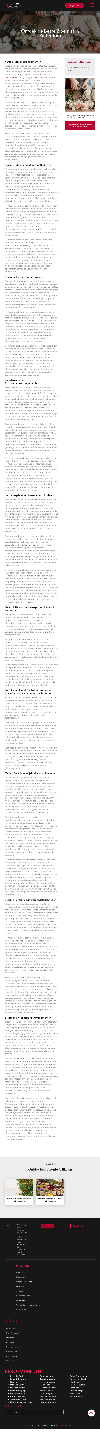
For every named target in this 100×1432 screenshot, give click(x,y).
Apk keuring (11, 1356)
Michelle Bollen (17, 1376)
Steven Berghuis (18, 1399)
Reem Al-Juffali (77, 1385)
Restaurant (10, 1328)
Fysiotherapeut (11, 1333)
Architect (10, 1342)
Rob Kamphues (47, 1399)
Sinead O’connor (18, 1379)
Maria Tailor (75, 1393)
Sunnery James (47, 1376)
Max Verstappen (48, 1402)
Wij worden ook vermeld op (28, 1305)
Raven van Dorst (78, 1379)
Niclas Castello (77, 1396)
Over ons (20, 1286)
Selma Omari (46, 1390)
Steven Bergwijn (18, 1390)
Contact (19, 1291)
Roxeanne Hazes (48, 1388)
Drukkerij (10, 1361)
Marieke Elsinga (18, 1385)
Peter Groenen (17, 1396)
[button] (91, 5)
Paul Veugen (46, 1393)
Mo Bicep (74, 1382)
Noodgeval (21, 1277)
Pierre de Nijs (76, 1390)
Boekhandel (11, 1351)
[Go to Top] (91, 1412)
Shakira (13, 1382)
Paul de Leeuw (17, 1393)
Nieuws (19, 1272)
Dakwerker (11, 1337)
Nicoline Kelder (17, 1388)
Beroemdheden (23, 1296)
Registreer (20, 1300)
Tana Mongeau (47, 1379)
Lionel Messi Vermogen (21, 1402)
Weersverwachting (24, 1282)
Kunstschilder (11, 1347)
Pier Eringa (75, 1388)
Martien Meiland (48, 1396)
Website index (22, 1310)
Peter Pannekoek (78, 1376)
